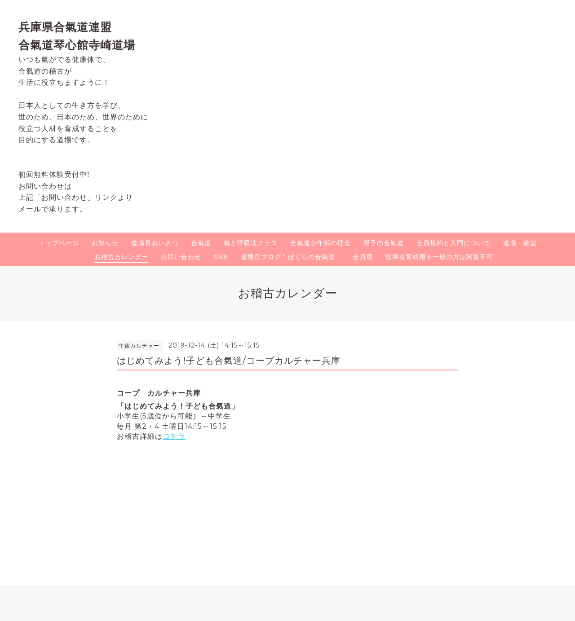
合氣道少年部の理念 (320, 243)
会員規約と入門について (453, 243)
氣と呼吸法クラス (251, 243)
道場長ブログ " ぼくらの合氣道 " (291, 256)
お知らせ (105, 243)
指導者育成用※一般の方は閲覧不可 (439, 256)
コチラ (174, 436)
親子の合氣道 (383, 243)
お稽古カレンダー (121, 256)
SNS (221, 256)
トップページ (59, 243)
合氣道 (201, 243)
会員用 (363, 256)
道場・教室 (520, 243)
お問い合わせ (181, 256)
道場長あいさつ (154, 243)
